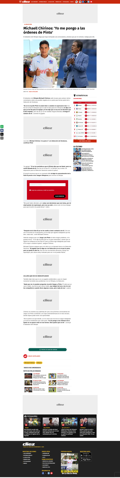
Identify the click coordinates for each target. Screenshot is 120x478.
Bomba (27, 427)
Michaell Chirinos (30, 363)
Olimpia (39, 363)
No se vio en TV (66, 427)
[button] (1, 126)
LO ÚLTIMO (77, 147)
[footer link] (60, 447)
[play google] (88, 455)
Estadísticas (82, 95)
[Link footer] (29, 444)
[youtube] (51, 473)
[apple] (88, 459)
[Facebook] (43, 473)
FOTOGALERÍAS (32, 416)
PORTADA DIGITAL (66, 451)
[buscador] (76, 2)
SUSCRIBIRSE (59, 196)
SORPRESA (83, 427)
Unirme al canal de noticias (49, 349)
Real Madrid (46, 427)
